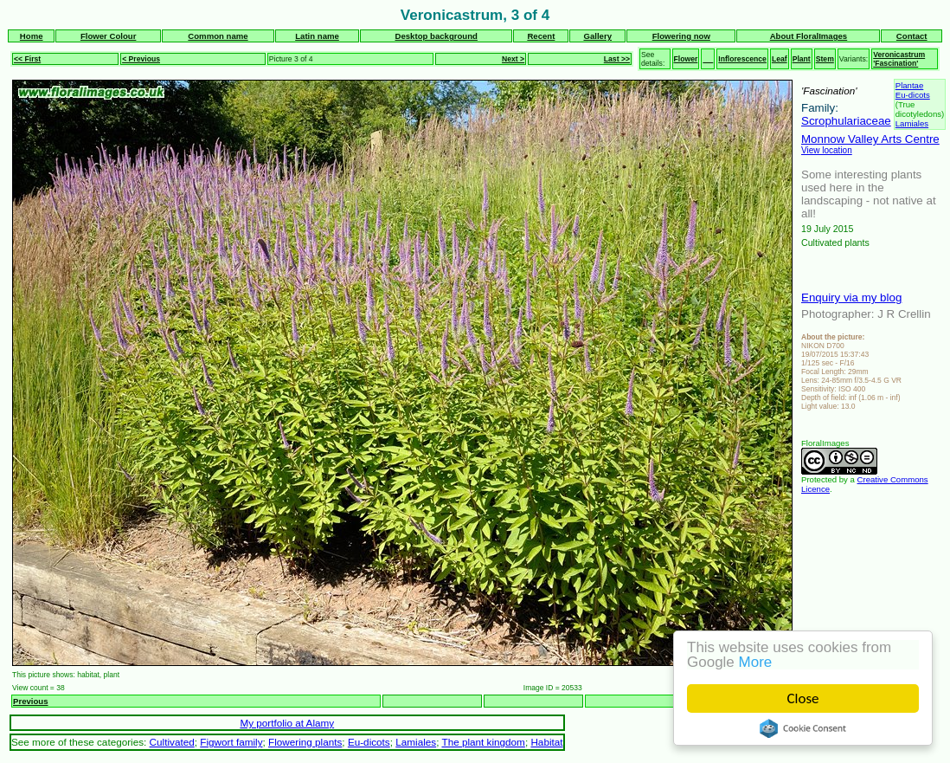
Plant (802, 59)
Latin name (317, 36)
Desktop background (436, 36)
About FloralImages (809, 36)
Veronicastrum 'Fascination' (899, 59)
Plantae (909, 85)
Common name (217, 36)
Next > (513, 59)
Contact (912, 36)
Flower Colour (108, 36)
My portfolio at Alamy (287, 722)
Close (803, 698)
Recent (541, 36)
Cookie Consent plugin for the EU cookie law (804, 728)
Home (31, 36)
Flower (686, 59)
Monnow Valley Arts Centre (870, 139)
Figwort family (231, 741)
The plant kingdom (482, 741)
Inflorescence (742, 59)
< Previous (141, 59)
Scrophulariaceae (846, 120)
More (756, 662)
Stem (825, 59)
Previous (30, 701)
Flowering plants (305, 741)
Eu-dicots (912, 95)
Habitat (546, 741)
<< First (27, 59)
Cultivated (172, 741)
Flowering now (681, 36)
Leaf (779, 59)
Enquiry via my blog (851, 297)
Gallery (597, 36)
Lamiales (911, 123)
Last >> (617, 59)
